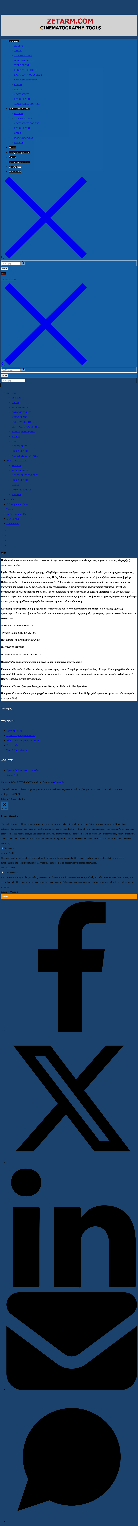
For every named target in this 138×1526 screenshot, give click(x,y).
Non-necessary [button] (8, 867)
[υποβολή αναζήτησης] (22, 263)
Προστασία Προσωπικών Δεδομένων (23, 770)
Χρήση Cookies (13, 775)
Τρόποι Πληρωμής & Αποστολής (21, 735)
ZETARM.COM (8, 279)
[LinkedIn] (71, 1290)
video (3, 273)
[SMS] (71, 1521)
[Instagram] (8, 32)
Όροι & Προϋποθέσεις (16, 750)
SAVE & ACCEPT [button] (9, 892)
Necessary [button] (6, 843)
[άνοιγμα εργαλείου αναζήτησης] (44, 258)
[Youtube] (8, 27)
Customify (59, 782)
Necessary (9, 848)
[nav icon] (4, 268)
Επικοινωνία (12, 745)
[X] (71, 1163)
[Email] (71, 1389)
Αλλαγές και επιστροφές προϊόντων (22, 740)
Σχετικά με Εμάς (14, 730)
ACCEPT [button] (15, 794)
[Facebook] (8, 17)
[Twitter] (8, 22)
